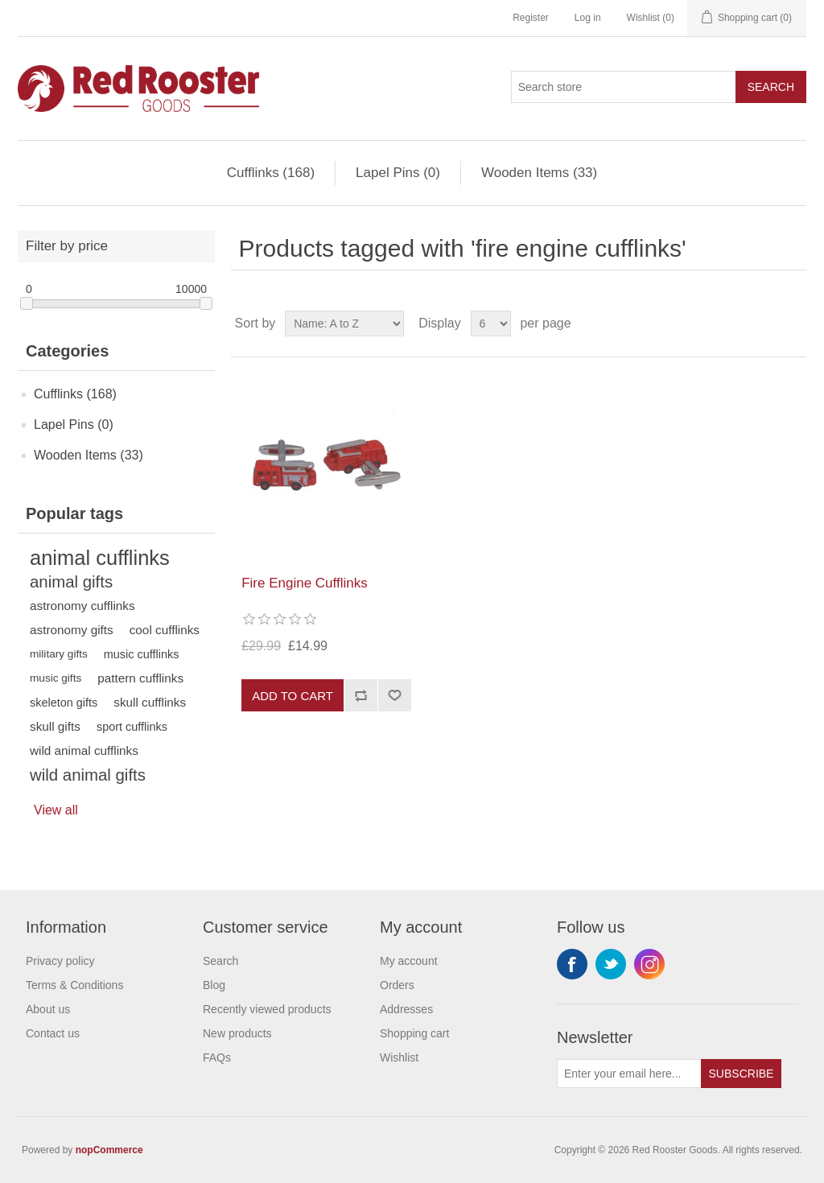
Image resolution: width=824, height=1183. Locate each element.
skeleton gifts (63, 702)
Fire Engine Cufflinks (304, 583)
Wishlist (399, 1057)
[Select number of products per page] (491, 323)
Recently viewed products (267, 1009)
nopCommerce (109, 1150)
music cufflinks (141, 654)
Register (531, 17)
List (792, 323)
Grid (763, 323)
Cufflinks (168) (271, 172)
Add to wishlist (394, 695)
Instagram (649, 964)
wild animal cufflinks (84, 750)
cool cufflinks (165, 630)
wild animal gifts (88, 775)
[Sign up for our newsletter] (629, 1073)
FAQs (217, 1057)
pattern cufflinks (140, 678)
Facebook (572, 964)
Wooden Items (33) (539, 172)
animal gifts (71, 582)
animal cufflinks (100, 557)
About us (48, 1009)
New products (237, 1033)
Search (771, 86)
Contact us (53, 1033)
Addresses (406, 1009)
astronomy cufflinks (82, 605)
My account (409, 960)
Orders (397, 985)
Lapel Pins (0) (398, 172)
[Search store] (623, 87)
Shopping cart (414, 1033)
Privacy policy (60, 960)
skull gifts (55, 726)
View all (56, 810)
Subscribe (741, 1073)
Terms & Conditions (74, 985)
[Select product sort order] (344, 323)
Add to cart (292, 696)
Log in (588, 17)
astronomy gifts (71, 630)
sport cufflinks (132, 726)
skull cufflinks (149, 702)
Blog (214, 985)
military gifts (59, 654)
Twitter (610, 964)
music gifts (55, 678)
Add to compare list (360, 695)
